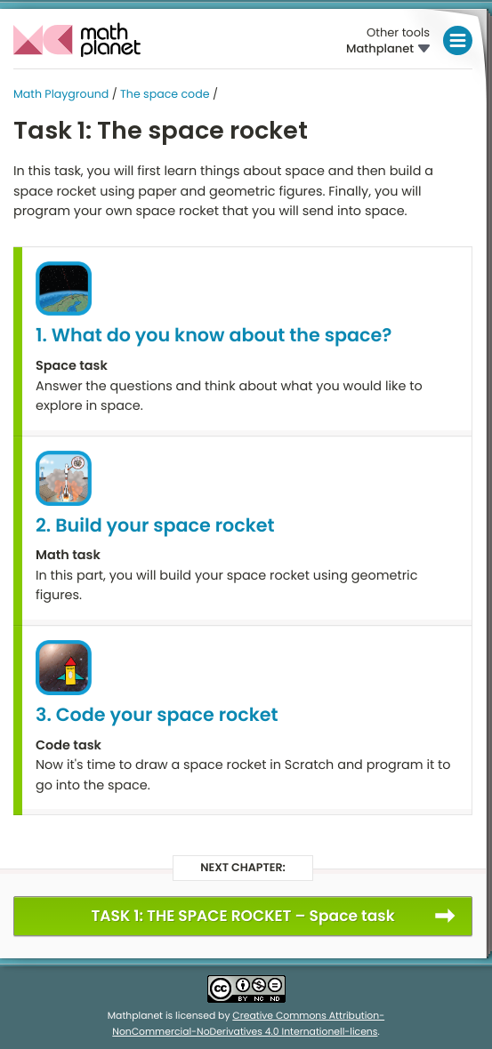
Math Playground (61, 94)
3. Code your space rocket (157, 715)
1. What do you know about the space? (213, 335)
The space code (165, 94)
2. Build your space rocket (155, 526)
